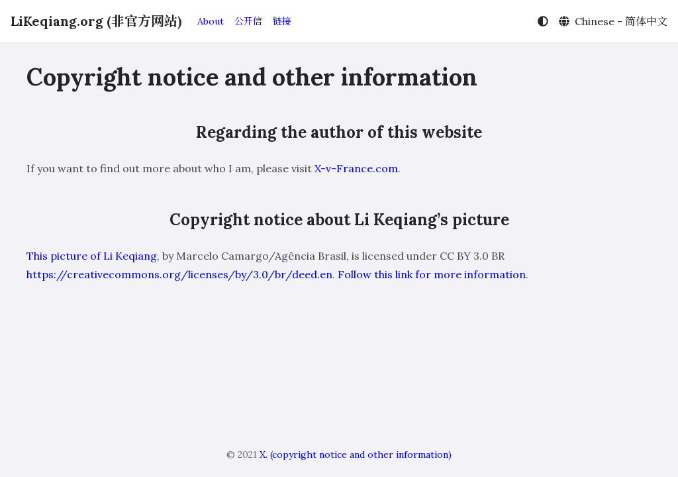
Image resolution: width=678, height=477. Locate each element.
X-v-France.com (356, 168)
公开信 (248, 21)
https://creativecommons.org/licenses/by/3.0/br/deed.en (179, 274)
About (210, 21)
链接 (282, 21)
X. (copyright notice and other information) (356, 454)
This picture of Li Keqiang (91, 255)
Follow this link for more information (432, 274)
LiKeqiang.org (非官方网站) (96, 21)
